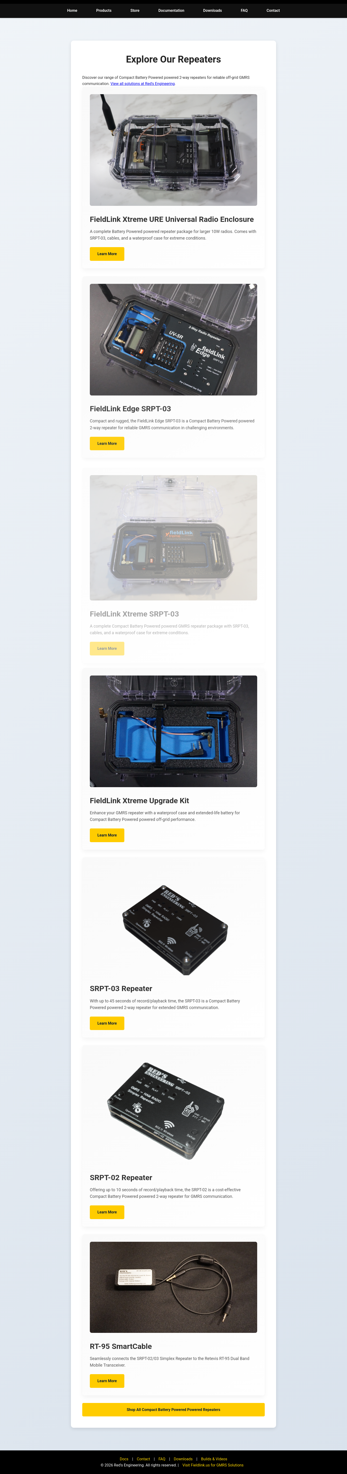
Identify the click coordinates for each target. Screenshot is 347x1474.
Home (72, 10)
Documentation (171, 10)
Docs (124, 1459)
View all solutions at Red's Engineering (142, 83)
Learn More (107, 258)
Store (134, 10)
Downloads (212, 10)
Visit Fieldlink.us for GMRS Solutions (213, 1465)
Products (104, 10)
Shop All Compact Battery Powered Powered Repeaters (173, 1409)
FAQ (244, 10)
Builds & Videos (214, 1459)
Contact (273, 10)
